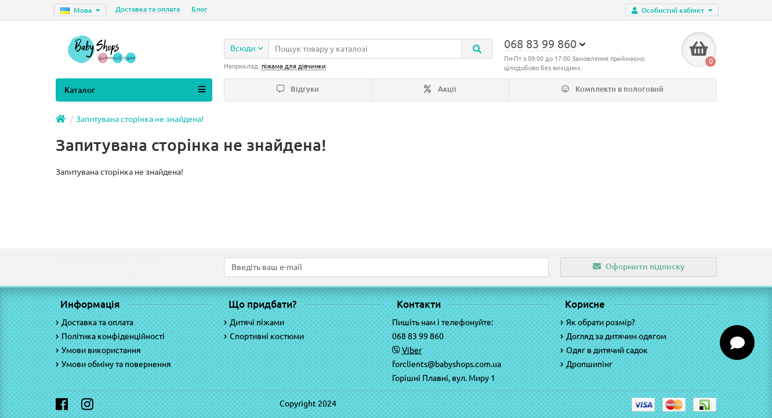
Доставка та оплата (147, 9)
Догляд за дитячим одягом (613, 336)
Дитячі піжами (254, 322)
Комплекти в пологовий (612, 89)
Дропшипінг (586, 364)
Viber (412, 350)
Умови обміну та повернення (113, 364)
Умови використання (98, 350)
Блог (199, 9)
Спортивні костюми (264, 336)
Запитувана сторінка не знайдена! (140, 119)
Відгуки (298, 89)
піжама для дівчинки (294, 66)
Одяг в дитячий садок (604, 350)
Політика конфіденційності (110, 336)
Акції (440, 89)
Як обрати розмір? (597, 322)
